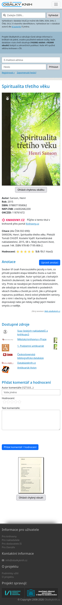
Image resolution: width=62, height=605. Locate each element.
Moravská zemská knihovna (13, 593)
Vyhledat (53, 15)
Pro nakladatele (10, 540)
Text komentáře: (11, 408)
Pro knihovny (9, 536)
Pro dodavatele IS (12, 543)
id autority (16, 26)
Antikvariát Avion (27, 367)
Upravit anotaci (49, 262)
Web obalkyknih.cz (52, 311)
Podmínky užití (10, 573)
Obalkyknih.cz (52, 599)
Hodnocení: (8, 398)
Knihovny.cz (32, 223)
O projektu (8, 577)
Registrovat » (8, 72)
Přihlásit (53, 67)
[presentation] (25, 437)
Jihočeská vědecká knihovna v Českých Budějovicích (41, 593)
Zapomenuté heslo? (26, 72)
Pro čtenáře (8, 547)
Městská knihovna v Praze (31, 339)
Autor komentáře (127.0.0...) (17, 387)
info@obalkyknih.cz (16, 560)
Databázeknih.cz (26, 363)
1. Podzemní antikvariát (30, 346)
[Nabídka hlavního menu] (56, 4)
